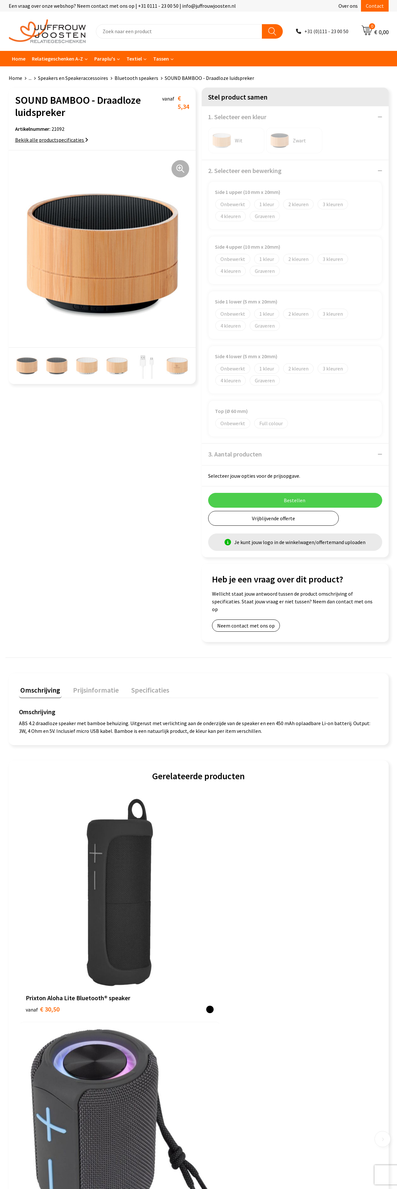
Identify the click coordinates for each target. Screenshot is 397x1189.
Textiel (134, 58)
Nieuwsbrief (125, 1014)
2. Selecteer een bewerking (245, 171)
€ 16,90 (132, 895)
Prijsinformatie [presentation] (91, 688)
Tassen (161, 58)
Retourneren (126, 1043)
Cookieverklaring (224, 1004)
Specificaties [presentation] (143, 688)
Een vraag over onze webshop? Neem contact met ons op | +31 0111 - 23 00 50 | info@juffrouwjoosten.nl (122, 6)
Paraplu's (104, 58)
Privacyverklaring (224, 1014)
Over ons (348, 6)
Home (18, 58)
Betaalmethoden (131, 1033)
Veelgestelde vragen (134, 1023)
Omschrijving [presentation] (39, 688)
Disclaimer (216, 1023)
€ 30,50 (43, 905)
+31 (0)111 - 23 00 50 (326, 31)
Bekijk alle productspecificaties (51, 140)
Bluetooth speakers (136, 78)
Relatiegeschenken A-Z (57, 58)
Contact (375, 6)
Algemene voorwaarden (231, 994)
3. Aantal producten (235, 454)
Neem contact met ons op (246, 625)
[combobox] (179, 31)
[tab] (39, 690)
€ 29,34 (222, 924)
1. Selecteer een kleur (237, 117)
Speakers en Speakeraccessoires (73, 78)
